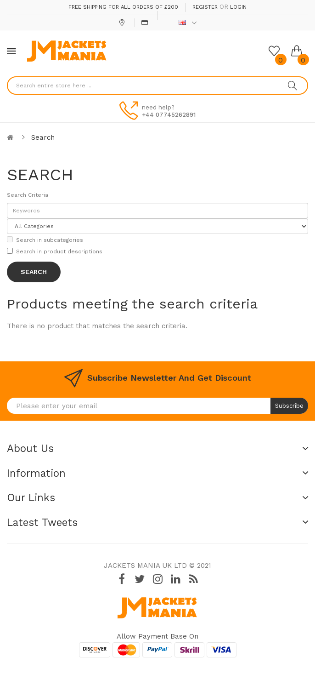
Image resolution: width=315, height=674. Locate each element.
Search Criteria (27, 195)
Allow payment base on (157, 636)
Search (43, 137)
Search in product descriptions (54, 251)
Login (238, 7)
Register (205, 7)
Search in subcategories (45, 239)
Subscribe (289, 405)
